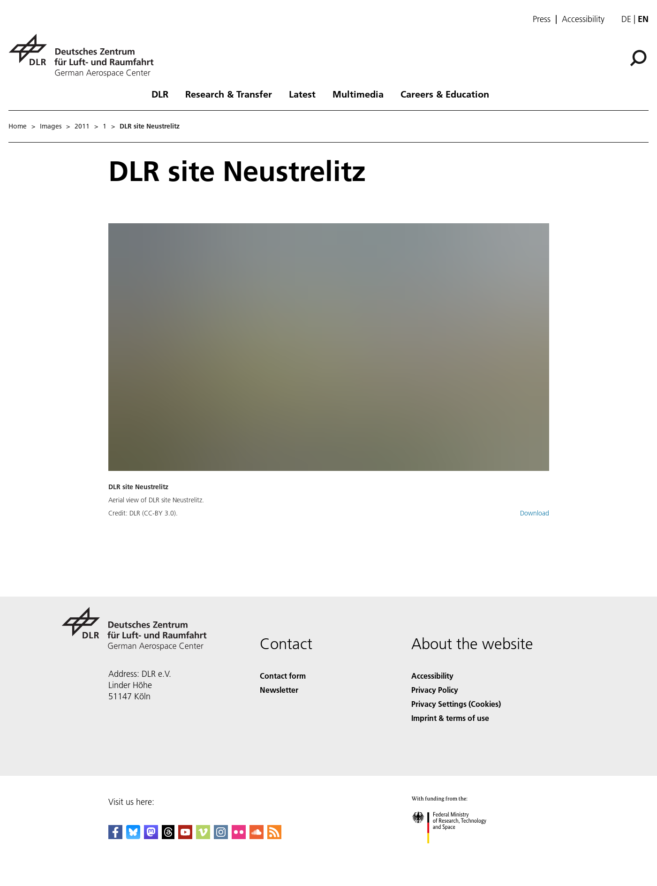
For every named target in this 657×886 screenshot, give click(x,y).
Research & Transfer (228, 94)
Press (542, 19)
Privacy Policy (434, 690)
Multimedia (358, 94)
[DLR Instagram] (221, 836)
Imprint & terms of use (450, 718)
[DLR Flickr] (239, 836)
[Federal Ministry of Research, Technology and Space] (457, 851)
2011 (82, 126)
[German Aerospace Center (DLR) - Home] (84, 55)
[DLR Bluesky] (133, 836)
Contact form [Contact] (283, 676)
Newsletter (279, 690)
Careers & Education (444, 94)
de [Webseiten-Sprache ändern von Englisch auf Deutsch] (626, 19)
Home (17, 126)
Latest (302, 94)
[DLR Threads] (168, 836)
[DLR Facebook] (115, 836)
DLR (159, 94)
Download (534, 513)
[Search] (638, 58)
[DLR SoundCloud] (256, 836)
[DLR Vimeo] (203, 836)
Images (50, 126)
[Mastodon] (151, 836)
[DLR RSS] (274, 836)
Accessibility (583, 19)
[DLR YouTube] (185, 836)
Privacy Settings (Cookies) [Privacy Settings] (456, 704)
